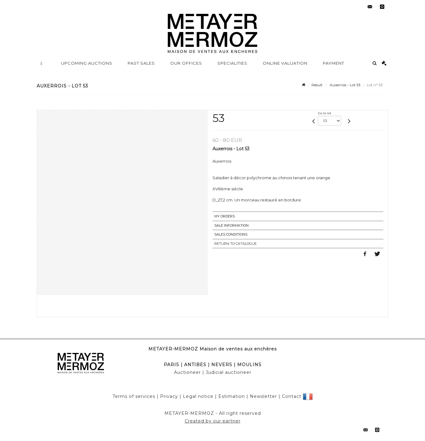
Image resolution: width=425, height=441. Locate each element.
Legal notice (198, 396)
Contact (291, 396)
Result (317, 85)
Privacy (169, 396)
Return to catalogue (235, 243)
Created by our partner (213, 421)
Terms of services (134, 396)
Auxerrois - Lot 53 (345, 85)
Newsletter (263, 396)
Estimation (231, 396)
